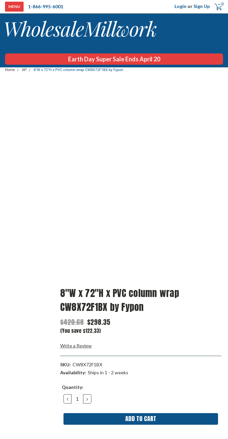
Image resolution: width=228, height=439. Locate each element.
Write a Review (76, 345)
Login (180, 6)
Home (10, 70)
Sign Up (201, 6)
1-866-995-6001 (45, 6)
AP (24, 70)
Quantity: (72, 387)
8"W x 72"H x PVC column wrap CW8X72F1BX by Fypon (78, 70)
